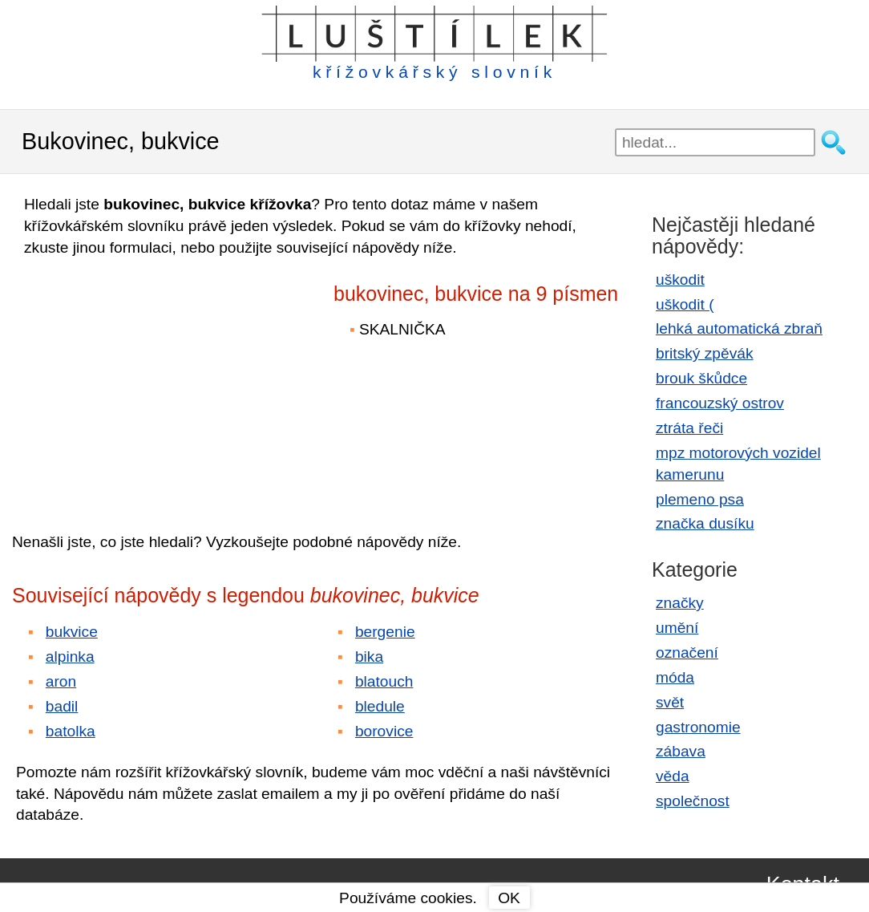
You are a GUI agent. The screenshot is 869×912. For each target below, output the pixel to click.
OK (509, 898)
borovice (384, 731)
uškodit (680, 279)
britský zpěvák (705, 353)
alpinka (70, 656)
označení (687, 652)
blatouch (384, 681)
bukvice (72, 631)
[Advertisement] (152, 383)
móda (675, 677)
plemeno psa (700, 499)
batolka (70, 731)
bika (369, 656)
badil (62, 706)
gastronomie (698, 727)
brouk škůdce (701, 378)
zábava (680, 751)
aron (61, 681)
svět (670, 702)
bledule (380, 706)
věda (672, 776)
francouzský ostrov (720, 403)
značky (680, 602)
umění (677, 627)
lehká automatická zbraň (739, 328)
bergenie (385, 631)
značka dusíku (705, 523)
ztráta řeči (689, 428)
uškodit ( (685, 304)
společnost (693, 800)
